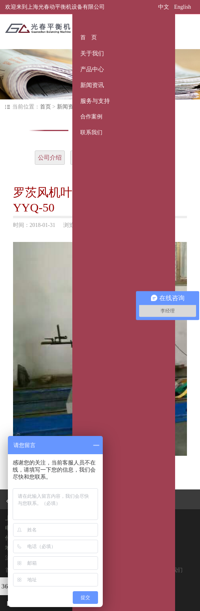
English (182, 7)
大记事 (117, 157)
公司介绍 (50, 157)
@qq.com (120, 538)
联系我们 (171, 570)
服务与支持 (117, 570)
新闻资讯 (68, 107)
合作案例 (146, 570)
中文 (163, 7)
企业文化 (85, 157)
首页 (45, 107)
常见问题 (150, 157)
